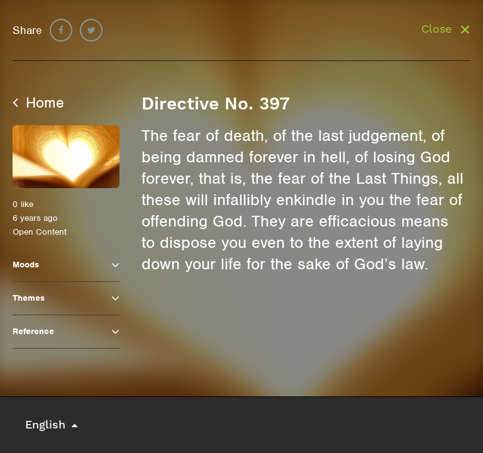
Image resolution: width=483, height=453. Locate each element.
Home (38, 102)
